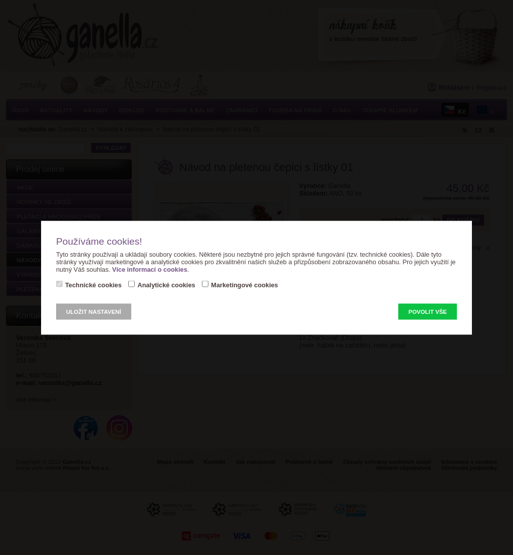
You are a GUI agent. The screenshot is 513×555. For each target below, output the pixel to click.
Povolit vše (427, 311)
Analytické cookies (166, 284)
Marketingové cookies (244, 284)
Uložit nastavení (93, 311)
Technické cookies (93, 284)
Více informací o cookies (149, 269)
